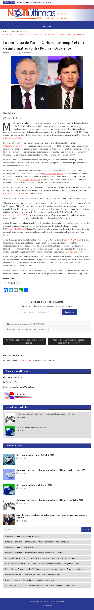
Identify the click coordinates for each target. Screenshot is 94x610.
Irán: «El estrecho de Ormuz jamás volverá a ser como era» (30, 580)
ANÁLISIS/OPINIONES (36, 324)
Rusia (18, 329)
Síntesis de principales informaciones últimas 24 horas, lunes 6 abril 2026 (45, 414)
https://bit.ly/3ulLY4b (13, 146)
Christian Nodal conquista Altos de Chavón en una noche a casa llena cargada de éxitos (42, 563)
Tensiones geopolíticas (29, 329)
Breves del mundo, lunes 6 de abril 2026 (32, 427)
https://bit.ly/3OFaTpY (77, 252)
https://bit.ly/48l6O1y (29, 179)
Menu (47, 25)
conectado (26, 360)
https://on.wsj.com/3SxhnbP (16, 193)
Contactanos (47, 605)
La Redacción (26, 53)
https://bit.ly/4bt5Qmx (14, 138)
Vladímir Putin (44, 329)
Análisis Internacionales (18, 324)
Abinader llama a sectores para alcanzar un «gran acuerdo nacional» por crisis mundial (51, 516)
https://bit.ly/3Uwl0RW (17, 229)
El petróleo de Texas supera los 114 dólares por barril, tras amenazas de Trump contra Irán (44, 569)
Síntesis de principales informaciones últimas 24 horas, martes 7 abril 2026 (50, 470)
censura (12, 329)
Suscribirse (69, 312)
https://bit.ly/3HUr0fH (72, 240)
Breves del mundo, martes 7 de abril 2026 (33, 2)
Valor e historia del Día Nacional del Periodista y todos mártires (32, 574)
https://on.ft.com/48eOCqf (15, 215)
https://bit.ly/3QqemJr (53, 173)
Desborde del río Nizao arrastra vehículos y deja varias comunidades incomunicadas (40, 585)
